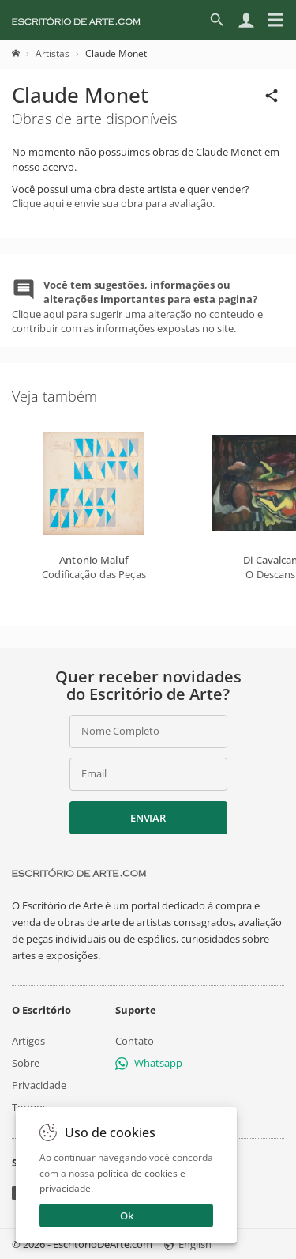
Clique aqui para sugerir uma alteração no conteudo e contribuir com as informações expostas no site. (137, 306)
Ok (126, 1215)
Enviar (147, 818)
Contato (134, 1041)
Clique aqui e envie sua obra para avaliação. (113, 203)
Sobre (25, 1063)
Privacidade (39, 1085)
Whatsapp (148, 1063)
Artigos (28, 1041)
